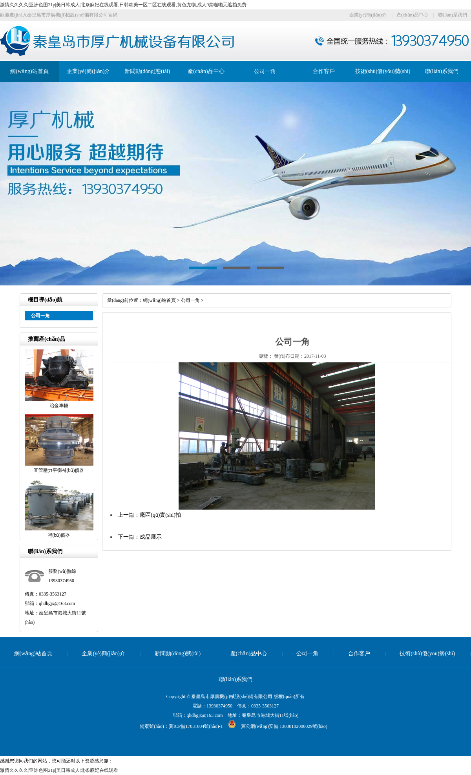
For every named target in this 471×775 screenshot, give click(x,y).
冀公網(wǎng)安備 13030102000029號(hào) (275, 726)
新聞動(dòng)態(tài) (147, 71)
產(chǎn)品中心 (412, 15)
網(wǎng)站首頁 (29, 71)
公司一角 (265, 71)
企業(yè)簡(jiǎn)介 (368, 15)
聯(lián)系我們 (452, 15)
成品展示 (151, 537)
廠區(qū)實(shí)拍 (160, 515)
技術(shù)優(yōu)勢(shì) (383, 71)
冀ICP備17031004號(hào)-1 (196, 726)
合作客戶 (324, 71)
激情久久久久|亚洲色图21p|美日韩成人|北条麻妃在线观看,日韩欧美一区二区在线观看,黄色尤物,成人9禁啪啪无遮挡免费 (123, 4)
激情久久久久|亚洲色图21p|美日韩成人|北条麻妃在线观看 (59, 770)
